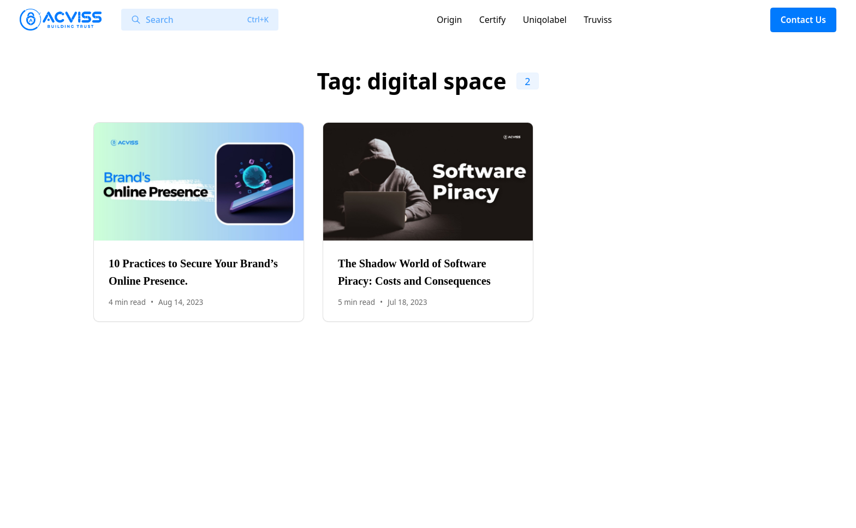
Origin (449, 20)
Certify (492, 20)
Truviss (597, 20)
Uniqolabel (545, 20)
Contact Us (803, 20)
